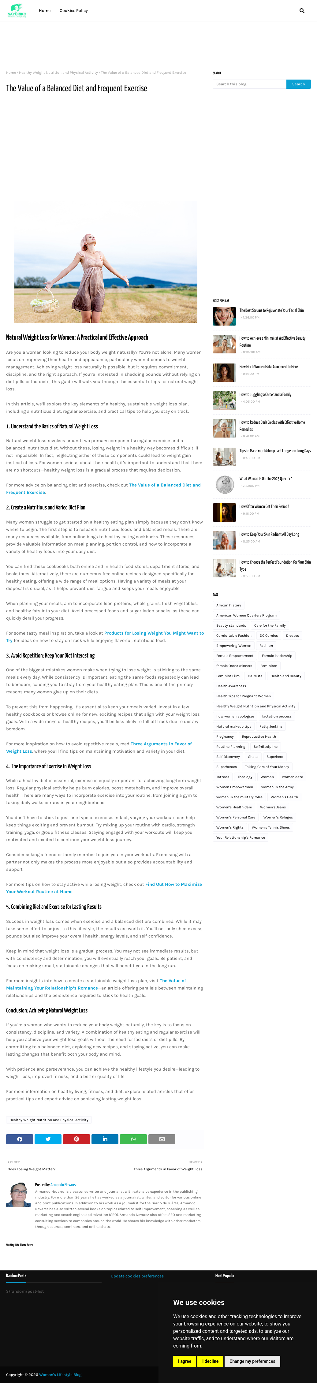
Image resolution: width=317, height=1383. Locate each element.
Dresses (292, 635)
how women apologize (235, 716)
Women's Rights (230, 827)
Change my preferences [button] (252, 1361)
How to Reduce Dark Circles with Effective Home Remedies (272, 426)
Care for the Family (270, 625)
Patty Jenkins (270, 726)
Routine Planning (230, 746)
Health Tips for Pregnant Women (243, 696)
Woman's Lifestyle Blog (60, 1374)
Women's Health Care (234, 807)
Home (11, 72)
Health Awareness (231, 686)
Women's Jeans (273, 807)
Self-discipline (266, 746)
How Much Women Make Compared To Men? (269, 367)
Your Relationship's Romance (240, 837)
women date (292, 777)
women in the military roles (239, 797)
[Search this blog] (249, 84)
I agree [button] (184, 1361)
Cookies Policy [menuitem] (74, 10)
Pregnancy (225, 736)
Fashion (266, 645)
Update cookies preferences (137, 1276)
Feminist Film (228, 676)
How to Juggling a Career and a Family (265, 395)
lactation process (277, 716)
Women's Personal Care (235, 817)
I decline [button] (210, 1361)
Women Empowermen (234, 787)
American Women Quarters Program (246, 615)
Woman (267, 777)
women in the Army (277, 787)
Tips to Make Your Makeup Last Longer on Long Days (275, 451)
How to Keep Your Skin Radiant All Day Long (269, 534)
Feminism (268, 666)
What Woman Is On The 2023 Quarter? (266, 479)
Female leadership (277, 656)
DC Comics (269, 635)
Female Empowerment (235, 656)
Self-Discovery (228, 757)
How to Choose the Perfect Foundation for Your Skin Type (275, 566)
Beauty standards (231, 625)
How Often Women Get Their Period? (264, 507)
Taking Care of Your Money (267, 767)
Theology (244, 777)
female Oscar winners (234, 666)
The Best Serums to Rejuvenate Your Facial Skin (272, 310)
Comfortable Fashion (234, 635)
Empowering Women (233, 645)
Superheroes (226, 767)
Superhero (275, 757)
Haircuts (255, 676)
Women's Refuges (278, 817)
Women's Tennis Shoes (271, 827)
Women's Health (284, 797)
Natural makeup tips (233, 726)
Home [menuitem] (44, 10)
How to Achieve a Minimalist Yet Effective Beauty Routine (272, 342)
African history (228, 605)
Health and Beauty (285, 676)
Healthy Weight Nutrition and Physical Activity (58, 72)
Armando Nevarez (63, 1185)
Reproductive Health (259, 736)
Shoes (253, 757)
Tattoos (222, 777)
